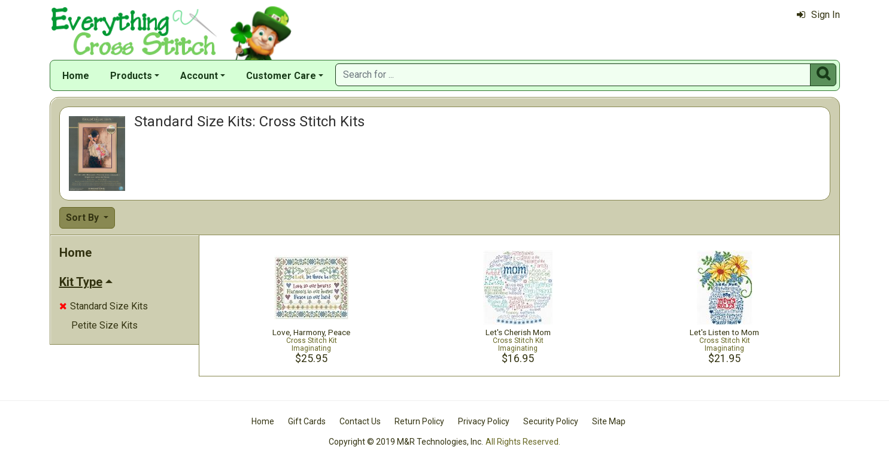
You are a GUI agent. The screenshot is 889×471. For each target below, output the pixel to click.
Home (75, 75)
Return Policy (419, 421)
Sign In (818, 14)
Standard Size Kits (103, 306)
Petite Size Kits (104, 325)
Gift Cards (307, 421)
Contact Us (360, 421)
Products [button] (131, 75)
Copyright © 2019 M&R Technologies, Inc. (406, 441)
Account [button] (199, 75)
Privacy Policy (483, 421)
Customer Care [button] (281, 75)
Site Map (609, 421)
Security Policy (550, 421)
